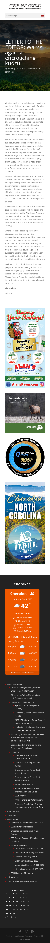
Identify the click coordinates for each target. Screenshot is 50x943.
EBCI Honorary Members (22, 873)
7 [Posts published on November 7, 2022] (6, 901)
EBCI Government (15, 684)
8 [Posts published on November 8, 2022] (9, 901)
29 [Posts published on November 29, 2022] (10, 913)
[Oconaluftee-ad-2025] (25, 476)
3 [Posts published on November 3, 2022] (16, 897)
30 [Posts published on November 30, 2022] (14, 913)
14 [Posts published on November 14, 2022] (7, 905)
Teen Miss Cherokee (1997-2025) (29, 852)
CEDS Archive (21, 795)
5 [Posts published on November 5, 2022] (23, 897)
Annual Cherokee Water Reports (29, 800)
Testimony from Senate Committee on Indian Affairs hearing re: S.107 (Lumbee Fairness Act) (28, 737)
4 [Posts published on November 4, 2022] (20, 897)
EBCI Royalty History (20, 845)
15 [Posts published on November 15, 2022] (10, 905)
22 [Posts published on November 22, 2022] (10, 909)
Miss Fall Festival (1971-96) (26, 856)
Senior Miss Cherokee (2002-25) (29, 848)
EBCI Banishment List (24, 784)
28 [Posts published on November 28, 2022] (7, 913)
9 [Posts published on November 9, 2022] (13, 901)
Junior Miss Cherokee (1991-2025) (29, 865)
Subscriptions (13, 877)
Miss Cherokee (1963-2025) (27, 861)
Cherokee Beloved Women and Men (27, 822)
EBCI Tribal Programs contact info (22, 881)
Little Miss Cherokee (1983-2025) (29, 869)
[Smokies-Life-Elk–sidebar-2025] (25, 432)
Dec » (13, 917)
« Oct (7, 917)
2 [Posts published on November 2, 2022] (13, 897)
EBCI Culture (12, 819)
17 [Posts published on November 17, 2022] (17, 905)
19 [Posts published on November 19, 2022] (24, 905)
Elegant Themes (24, 936)
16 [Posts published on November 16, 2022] (14, 905)
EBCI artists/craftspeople (22, 826)
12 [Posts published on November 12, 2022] (24, 901)
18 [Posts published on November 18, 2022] (21, 905)
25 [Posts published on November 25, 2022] (21, 909)
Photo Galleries (13, 811)
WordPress (25, 939)
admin (10, 68)
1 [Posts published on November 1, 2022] (9, 897)
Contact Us (12, 815)
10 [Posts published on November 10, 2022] (17, 901)
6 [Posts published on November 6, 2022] (27, 897)
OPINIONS (32, 68)
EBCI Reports (16, 752)
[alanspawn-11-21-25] (25, 387)
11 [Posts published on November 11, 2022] (21, 901)
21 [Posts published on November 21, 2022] (7, 909)
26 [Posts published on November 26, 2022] (24, 909)
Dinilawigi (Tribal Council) (22, 702)
